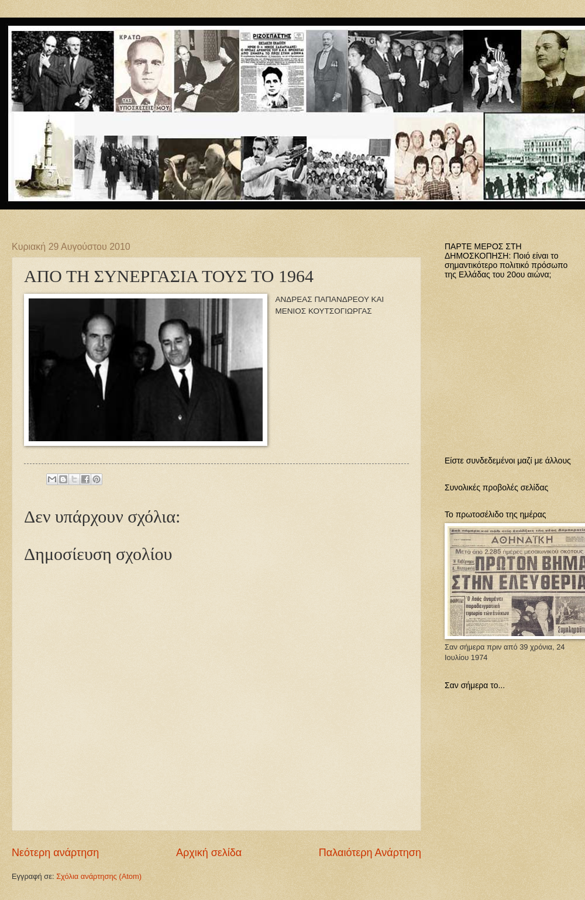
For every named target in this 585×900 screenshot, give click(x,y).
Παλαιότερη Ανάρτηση (370, 852)
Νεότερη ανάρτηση (55, 852)
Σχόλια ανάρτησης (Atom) (99, 876)
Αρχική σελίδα (209, 852)
